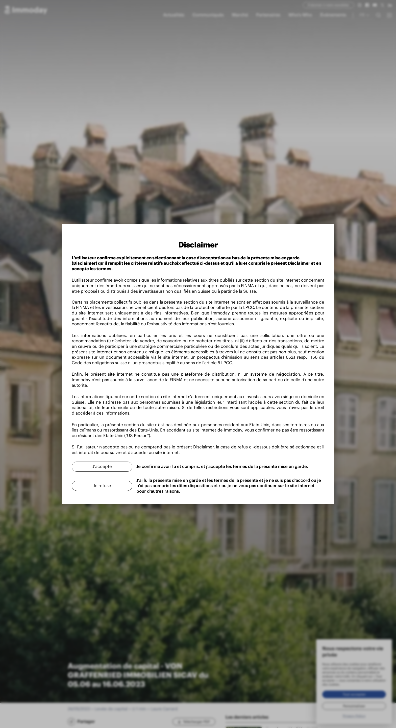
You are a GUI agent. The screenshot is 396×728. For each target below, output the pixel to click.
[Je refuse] (102, 486)
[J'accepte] (102, 467)
